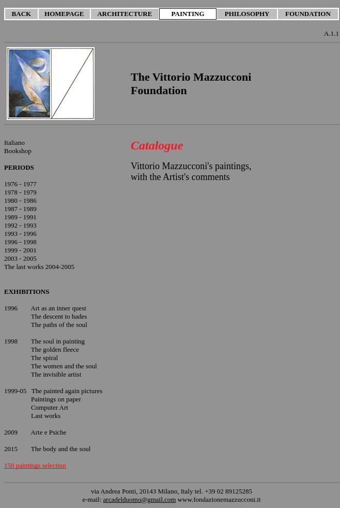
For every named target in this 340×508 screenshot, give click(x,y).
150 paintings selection (35, 465)
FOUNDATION (308, 14)
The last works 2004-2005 (39, 267)
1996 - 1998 (20, 242)
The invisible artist (56, 374)
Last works (45, 416)
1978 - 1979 (20, 192)
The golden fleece (55, 349)
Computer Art (49, 407)
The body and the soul (61, 449)
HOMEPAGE (64, 14)
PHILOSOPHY (247, 14)
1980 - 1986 (20, 200)
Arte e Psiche (48, 432)
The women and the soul (64, 366)
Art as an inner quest (58, 308)
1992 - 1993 (20, 225)
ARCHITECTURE (124, 14)
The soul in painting (58, 341)
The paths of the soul (59, 324)
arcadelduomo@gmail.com (139, 499)
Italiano (14, 142)
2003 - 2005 (20, 258)
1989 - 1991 (20, 217)
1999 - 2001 (20, 250)
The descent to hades (59, 316)
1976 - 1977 (20, 184)
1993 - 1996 (20, 233)
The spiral (44, 358)
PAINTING (188, 14)
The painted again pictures (67, 391)
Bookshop (18, 151)
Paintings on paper (56, 399)
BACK (22, 14)
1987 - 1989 (20, 209)
